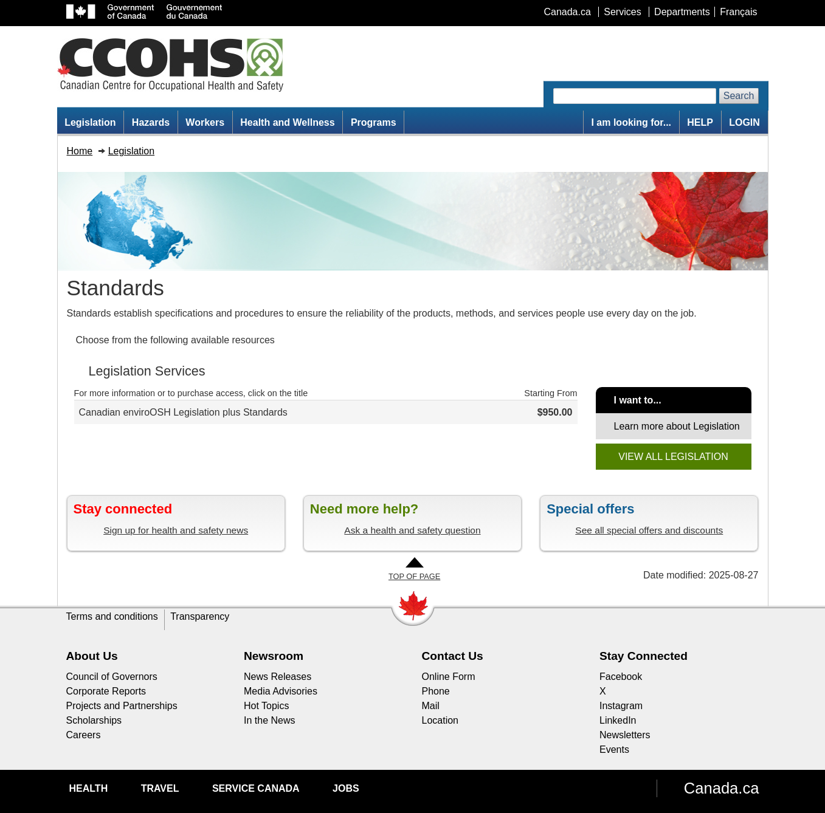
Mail (431, 706)
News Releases (277, 676)
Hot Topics (266, 706)
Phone (436, 691)
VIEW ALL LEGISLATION (673, 456)
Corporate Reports (106, 691)
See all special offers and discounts (649, 530)
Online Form (448, 676)
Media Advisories (280, 691)
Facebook (620, 676)
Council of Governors (111, 676)
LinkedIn (618, 720)
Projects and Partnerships (122, 706)
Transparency (199, 616)
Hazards (151, 122)
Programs (373, 122)
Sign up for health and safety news (175, 530)
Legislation (90, 122)
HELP (700, 122)
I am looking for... (631, 122)
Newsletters (625, 735)
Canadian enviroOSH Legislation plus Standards (183, 412)
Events (614, 749)
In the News (269, 720)
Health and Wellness (287, 122)
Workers (204, 122)
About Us (92, 656)
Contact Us (452, 656)
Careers (83, 735)
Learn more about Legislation (677, 426)
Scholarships (94, 720)
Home (80, 151)
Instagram (621, 706)
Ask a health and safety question (412, 530)
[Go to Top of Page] (414, 569)
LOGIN (744, 122)
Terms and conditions (112, 616)
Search (738, 96)
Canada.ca (721, 788)
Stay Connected (643, 656)
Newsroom (273, 656)
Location (440, 720)
